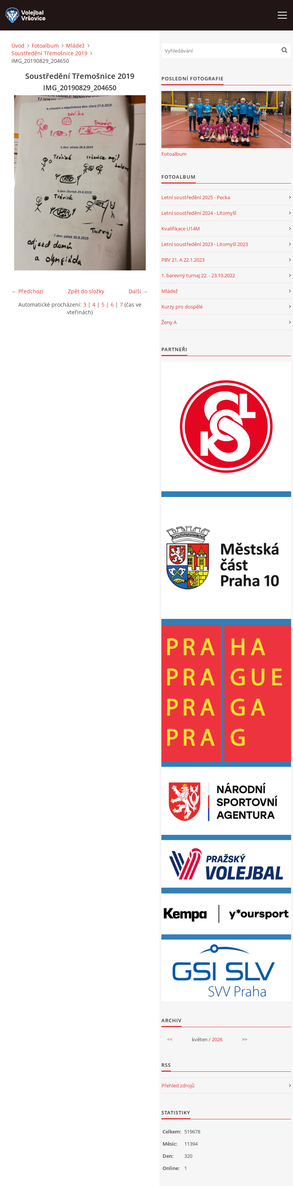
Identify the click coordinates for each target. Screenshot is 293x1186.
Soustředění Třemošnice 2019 (49, 53)
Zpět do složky (86, 291)
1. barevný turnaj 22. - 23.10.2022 (198, 275)
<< (169, 1039)
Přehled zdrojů (178, 1085)
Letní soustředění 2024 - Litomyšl (198, 212)
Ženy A (169, 322)
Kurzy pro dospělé (182, 306)
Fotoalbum (45, 45)
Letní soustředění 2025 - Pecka (195, 197)
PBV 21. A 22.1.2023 (182, 259)
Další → (138, 291)
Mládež (75, 45)
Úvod (17, 45)
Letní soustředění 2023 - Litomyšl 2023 (204, 244)
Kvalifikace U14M (180, 228)
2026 (217, 1039)
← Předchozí (27, 291)
